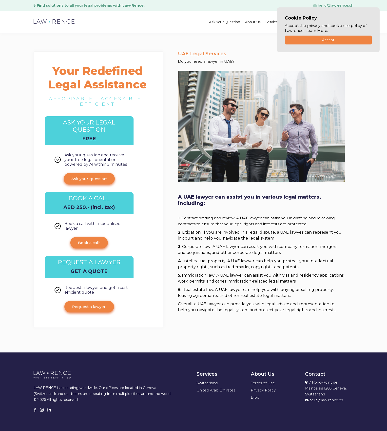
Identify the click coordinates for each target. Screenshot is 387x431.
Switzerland (207, 383)
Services (273, 22)
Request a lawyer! (89, 306)
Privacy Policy (263, 390)
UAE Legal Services (202, 54)
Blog (255, 397)
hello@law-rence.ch (333, 5)
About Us (253, 22)
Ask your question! (89, 178)
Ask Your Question (224, 22)
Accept (328, 40)
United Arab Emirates (215, 390)
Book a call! (89, 242)
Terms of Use (263, 383)
